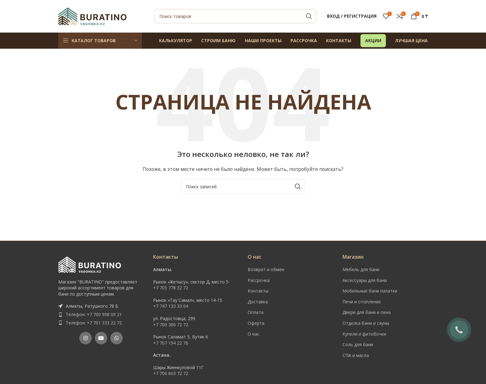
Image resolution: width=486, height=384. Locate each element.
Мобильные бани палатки (369, 291)
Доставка (258, 302)
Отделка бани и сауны (365, 323)
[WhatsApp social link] (116, 338)
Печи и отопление (361, 302)
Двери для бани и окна (366, 312)
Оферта (256, 323)
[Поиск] (235, 16)
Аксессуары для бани (364, 280)
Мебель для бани (360, 269)
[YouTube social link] (101, 338)
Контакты (258, 291)
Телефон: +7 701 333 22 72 (94, 323)
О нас (253, 334)
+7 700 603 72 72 (170, 374)
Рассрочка (259, 280)
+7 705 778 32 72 (170, 288)
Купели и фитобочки (364, 334)
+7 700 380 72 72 (170, 325)
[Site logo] (92, 16)
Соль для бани (357, 345)
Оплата (255, 312)
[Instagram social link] (85, 338)
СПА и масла (355, 355)
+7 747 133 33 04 (170, 306)
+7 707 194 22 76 (170, 343)
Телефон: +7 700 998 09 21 (94, 314)
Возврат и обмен (266, 269)
